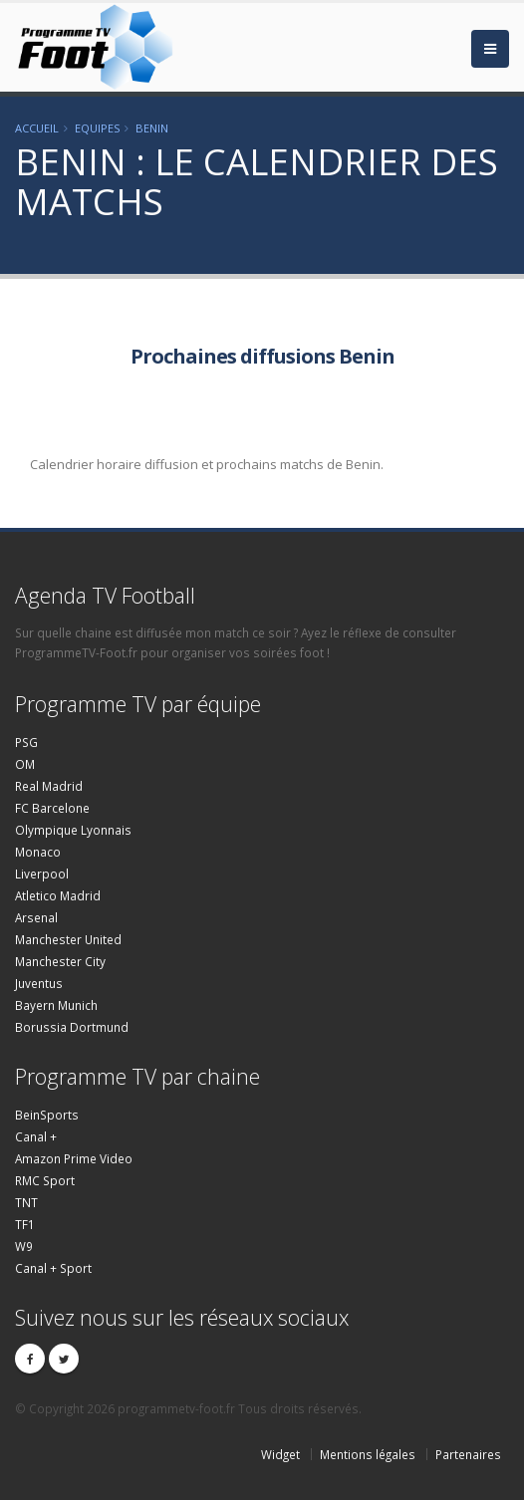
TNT (26, 1202)
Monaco (38, 852)
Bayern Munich (56, 1005)
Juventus (39, 983)
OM (25, 764)
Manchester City (60, 961)
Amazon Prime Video (73, 1158)
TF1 (25, 1224)
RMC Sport (45, 1180)
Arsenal (36, 917)
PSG (26, 742)
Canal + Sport (53, 1268)
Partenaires (468, 1454)
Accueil (37, 128)
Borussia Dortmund (72, 1027)
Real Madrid (49, 786)
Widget (280, 1454)
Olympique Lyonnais (73, 830)
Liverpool (42, 873)
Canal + (36, 1136)
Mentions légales (367, 1454)
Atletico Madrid (58, 895)
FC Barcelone (52, 808)
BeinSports (47, 1115)
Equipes (97, 128)
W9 (24, 1246)
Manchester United (68, 939)
